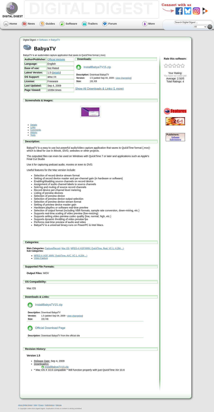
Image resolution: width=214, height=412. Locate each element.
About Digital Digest (25, 405)
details (56, 72)
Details (33, 125)
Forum (109, 23)
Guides (47, 23)
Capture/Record (52, 248)
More (148, 23)
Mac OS (65, 248)
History (33, 132)
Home (10, 23)
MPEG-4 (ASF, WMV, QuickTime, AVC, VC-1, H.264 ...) (60, 255)
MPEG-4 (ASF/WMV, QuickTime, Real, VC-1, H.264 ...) (97, 248)
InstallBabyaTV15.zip (93, 67)
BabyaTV (55, 40)
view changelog (123, 78)
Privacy (41, 405)
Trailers (90, 23)
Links (32, 127)
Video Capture (41, 258)
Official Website (56, 59)
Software (68, 23)
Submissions (49, 405)
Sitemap (59, 405)
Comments (35, 130)
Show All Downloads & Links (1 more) (99, 88)
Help (35, 405)
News (28, 23)
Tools (32, 135)
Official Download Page (46, 327)
